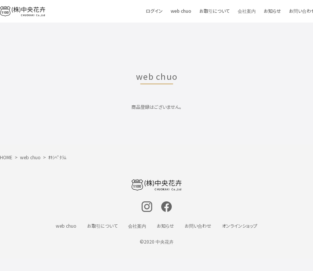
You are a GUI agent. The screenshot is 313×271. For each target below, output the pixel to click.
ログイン (154, 11)
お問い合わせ (198, 225)
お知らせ (272, 11)
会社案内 (247, 11)
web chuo (181, 11)
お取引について (214, 11)
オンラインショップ (239, 225)
